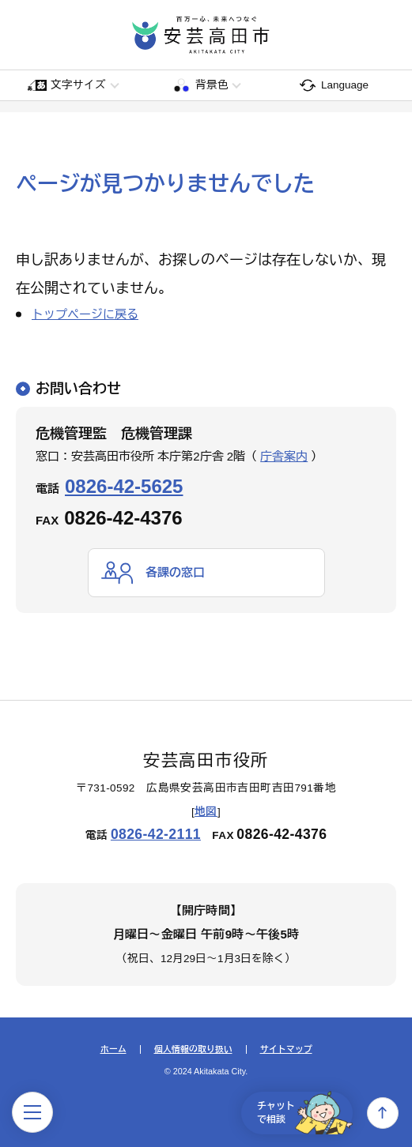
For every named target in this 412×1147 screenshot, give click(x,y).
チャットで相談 (305, 1113)
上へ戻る (383, 1113)
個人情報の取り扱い (193, 1049)
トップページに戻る (85, 314)
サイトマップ (286, 1049)
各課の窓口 (175, 572)
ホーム (113, 1049)
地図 (206, 812)
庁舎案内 (284, 456)
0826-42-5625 (124, 486)
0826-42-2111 (156, 834)
